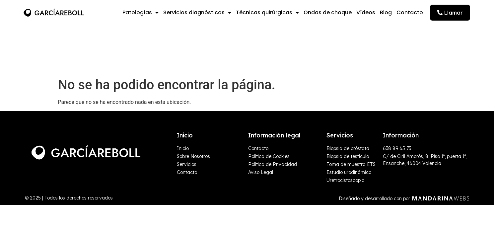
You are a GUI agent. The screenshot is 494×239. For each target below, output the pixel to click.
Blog (386, 12)
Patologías (140, 13)
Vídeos (365, 12)
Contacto (409, 12)
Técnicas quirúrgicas (267, 13)
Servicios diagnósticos (197, 13)
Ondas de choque (328, 12)
